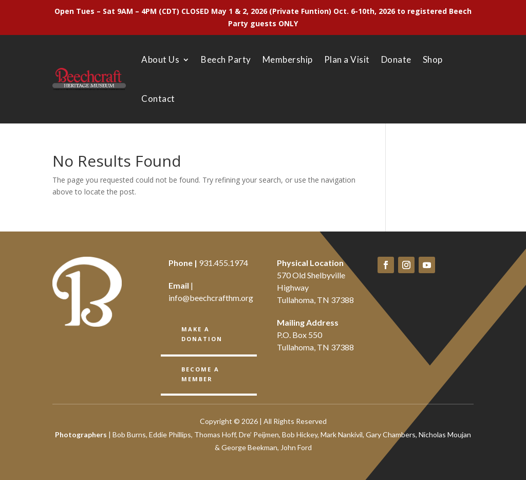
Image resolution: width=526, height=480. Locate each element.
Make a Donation (201, 334)
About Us (160, 59)
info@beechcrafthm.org (210, 298)
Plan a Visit (347, 59)
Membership (287, 59)
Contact (158, 98)
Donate (396, 59)
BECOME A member (200, 373)
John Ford (296, 447)
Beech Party (226, 59)
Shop (433, 59)
